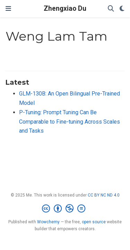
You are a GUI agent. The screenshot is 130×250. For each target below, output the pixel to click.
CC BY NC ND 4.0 (104, 195)
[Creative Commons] (65, 208)
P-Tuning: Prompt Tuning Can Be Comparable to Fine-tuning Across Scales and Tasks (69, 121)
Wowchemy (48, 221)
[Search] (111, 9)
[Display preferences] (122, 9)
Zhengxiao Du (65, 8)
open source (94, 221)
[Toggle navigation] (8, 8)
